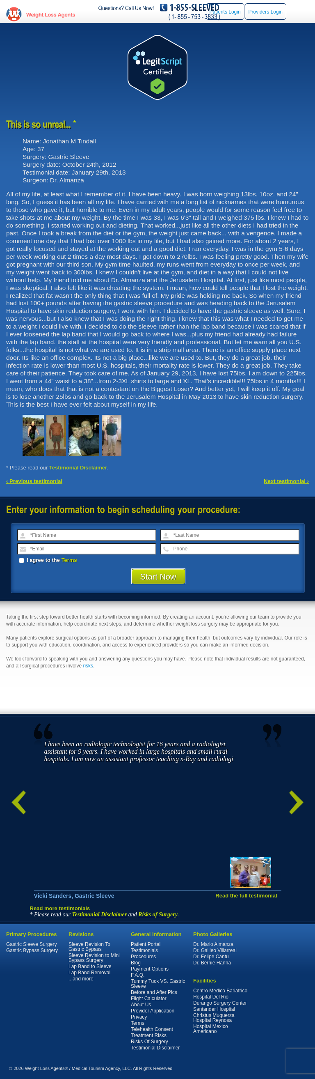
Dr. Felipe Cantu (211, 956)
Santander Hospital (214, 1009)
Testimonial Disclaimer (78, 468)
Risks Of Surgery (149, 1041)
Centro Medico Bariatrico (220, 991)
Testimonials (144, 950)
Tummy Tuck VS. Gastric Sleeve (158, 983)
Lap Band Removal (89, 972)
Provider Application (152, 1011)
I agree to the (48, 560)
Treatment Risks (149, 1035)
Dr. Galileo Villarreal (215, 950)
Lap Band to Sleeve (90, 966)
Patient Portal (145, 944)
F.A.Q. (137, 975)
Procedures (143, 956)
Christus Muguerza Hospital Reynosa (214, 1017)
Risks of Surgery (158, 914)
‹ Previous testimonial (34, 481)
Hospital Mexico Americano (210, 1029)
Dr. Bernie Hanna (212, 963)
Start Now (158, 576)
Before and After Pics (154, 992)
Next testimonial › (286, 481)
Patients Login (225, 12)
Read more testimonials (60, 908)
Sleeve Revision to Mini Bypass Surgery (94, 957)
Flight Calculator (149, 998)
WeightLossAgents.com (50, 14)
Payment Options (150, 969)
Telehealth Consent (152, 1029)
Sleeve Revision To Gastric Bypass (89, 946)
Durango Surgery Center (220, 1003)
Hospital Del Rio (210, 997)
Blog (136, 963)
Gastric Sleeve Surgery (31, 944)
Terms (69, 560)
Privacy (139, 1017)
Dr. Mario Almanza (213, 944)
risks (88, 666)
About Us (141, 1005)
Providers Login (266, 12)
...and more (81, 979)
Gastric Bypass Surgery (32, 950)
